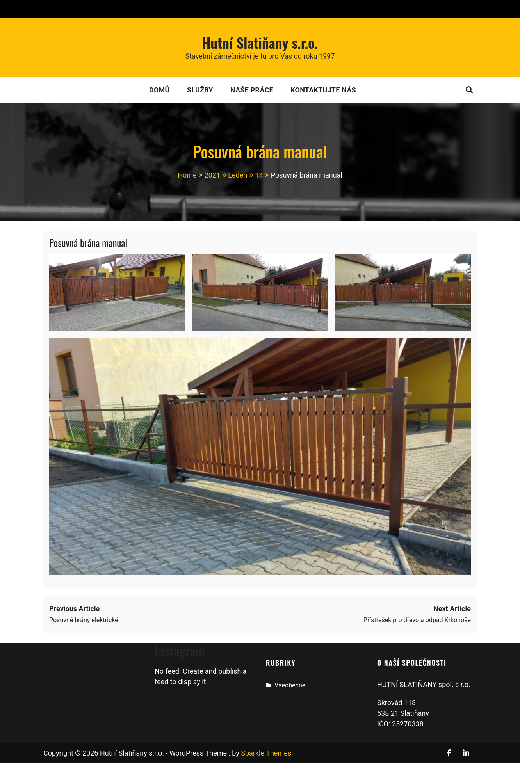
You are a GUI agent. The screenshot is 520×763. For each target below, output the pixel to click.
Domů (159, 90)
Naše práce (251, 90)
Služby (200, 90)
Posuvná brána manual (88, 242)
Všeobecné (289, 685)
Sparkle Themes (266, 753)
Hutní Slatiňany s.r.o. (260, 42)
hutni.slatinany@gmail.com (160, 9)
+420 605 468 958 (74, 9)
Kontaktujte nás (323, 90)
